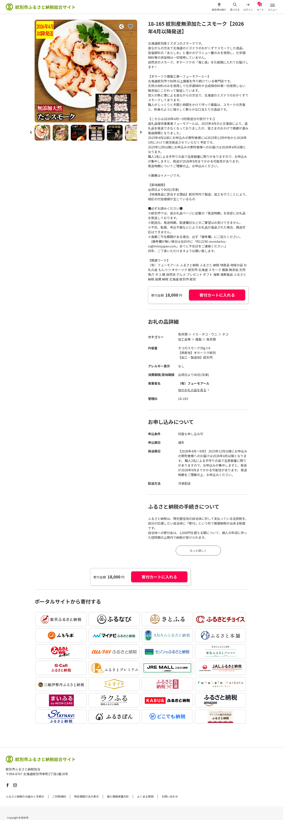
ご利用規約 (59, 796)
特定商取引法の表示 (86, 796)
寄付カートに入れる (217, 295)
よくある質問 (145, 796)
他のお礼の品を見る (192, 390)
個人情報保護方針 (118, 796)
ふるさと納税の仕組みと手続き (25, 796)
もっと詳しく (198, 550)
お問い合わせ (170, 796)
